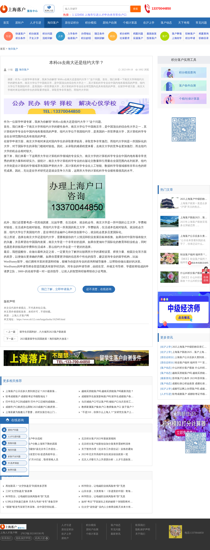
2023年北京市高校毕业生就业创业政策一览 (104, 454)
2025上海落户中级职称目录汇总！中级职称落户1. (193, 199)
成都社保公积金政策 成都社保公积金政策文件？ (184, 383)
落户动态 (166, 22)
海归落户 (53, 22)
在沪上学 (148, 22)
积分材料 (125, 33)
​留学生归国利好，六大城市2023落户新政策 (35, 331)
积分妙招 (86, 38)
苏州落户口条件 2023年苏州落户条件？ (184, 378)
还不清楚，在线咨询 (98, 289)
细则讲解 (99, 38)
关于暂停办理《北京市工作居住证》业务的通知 (107, 449)
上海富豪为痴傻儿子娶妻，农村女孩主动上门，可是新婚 (32, 412)
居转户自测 (110, 22)
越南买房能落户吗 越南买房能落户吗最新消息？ (107, 391)
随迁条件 (99, 33)
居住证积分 (72, 22)
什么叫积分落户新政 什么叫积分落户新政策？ (193, 273)
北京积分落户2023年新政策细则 (98, 438)
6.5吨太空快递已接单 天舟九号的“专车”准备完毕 (32, 501)
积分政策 (34, 33)
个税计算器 (130, 22)
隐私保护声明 (23, 538)
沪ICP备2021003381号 (32, 533)
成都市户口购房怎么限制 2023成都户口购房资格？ (32, 407)
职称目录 (204, 38)
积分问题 (47, 33)
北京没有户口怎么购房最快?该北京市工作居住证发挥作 (32, 449)
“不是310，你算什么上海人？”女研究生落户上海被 (107, 412)
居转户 (19, 22)
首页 (6, 22)
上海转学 (177, 38)
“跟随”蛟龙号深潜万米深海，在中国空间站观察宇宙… (32, 507)
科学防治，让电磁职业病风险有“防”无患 (103, 486)
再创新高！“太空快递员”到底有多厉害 (26, 486)
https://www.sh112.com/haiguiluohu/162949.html (41, 319)
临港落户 (72, 38)
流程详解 (47, 38)
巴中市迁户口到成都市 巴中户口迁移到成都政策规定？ (32, 401)
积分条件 (20, 38)
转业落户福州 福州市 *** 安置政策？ (184, 362)
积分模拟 (90, 22)
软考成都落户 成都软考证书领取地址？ (27, 396)
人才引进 (35, 22)
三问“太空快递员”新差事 (19, 491)
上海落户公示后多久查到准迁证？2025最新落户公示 (32, 391)
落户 (164, 36)
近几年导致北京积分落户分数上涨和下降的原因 (31, 444)
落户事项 (177, 33)
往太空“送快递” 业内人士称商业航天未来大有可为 (107, 507)
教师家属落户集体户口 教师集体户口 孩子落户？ (107, 407)
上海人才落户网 (20, 315)
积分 (112, 36)
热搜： (67, 14)
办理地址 (86, 33)
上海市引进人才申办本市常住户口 (106, 14)
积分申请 (190, 38)
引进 (8, 36)
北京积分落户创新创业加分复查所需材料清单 (105, 444)
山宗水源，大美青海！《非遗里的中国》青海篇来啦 (107, 491)
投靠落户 (151, 38)
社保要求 (125, 38)
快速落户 (20, 33)
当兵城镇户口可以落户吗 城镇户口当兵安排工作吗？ (107, 401)
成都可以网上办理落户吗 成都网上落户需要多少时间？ (184, 388)
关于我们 (140, 534)
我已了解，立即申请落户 (56, 289)
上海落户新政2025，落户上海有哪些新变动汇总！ (193, 217)
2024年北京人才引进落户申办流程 (24, 438)
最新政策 (151, 33)
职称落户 (190, 33)
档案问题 (138, 33)
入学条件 (72, 33)
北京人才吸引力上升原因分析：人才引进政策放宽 (107, 459)
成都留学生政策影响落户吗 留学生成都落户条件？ (107, 396)
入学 (60, 36)
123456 (79, 14)
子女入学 (34, 38)
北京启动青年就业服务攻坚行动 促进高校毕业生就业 (32, 454)
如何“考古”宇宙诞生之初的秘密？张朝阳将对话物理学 (107, 501)
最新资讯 (115, 534)
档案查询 (204, 33)
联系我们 (6, 538)
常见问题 (201, 22)
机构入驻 (41, 538)
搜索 (135, 8)
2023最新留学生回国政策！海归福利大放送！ (36, 338)
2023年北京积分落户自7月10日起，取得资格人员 (32, 459)
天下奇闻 (183, 22)
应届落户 (138, 38)
